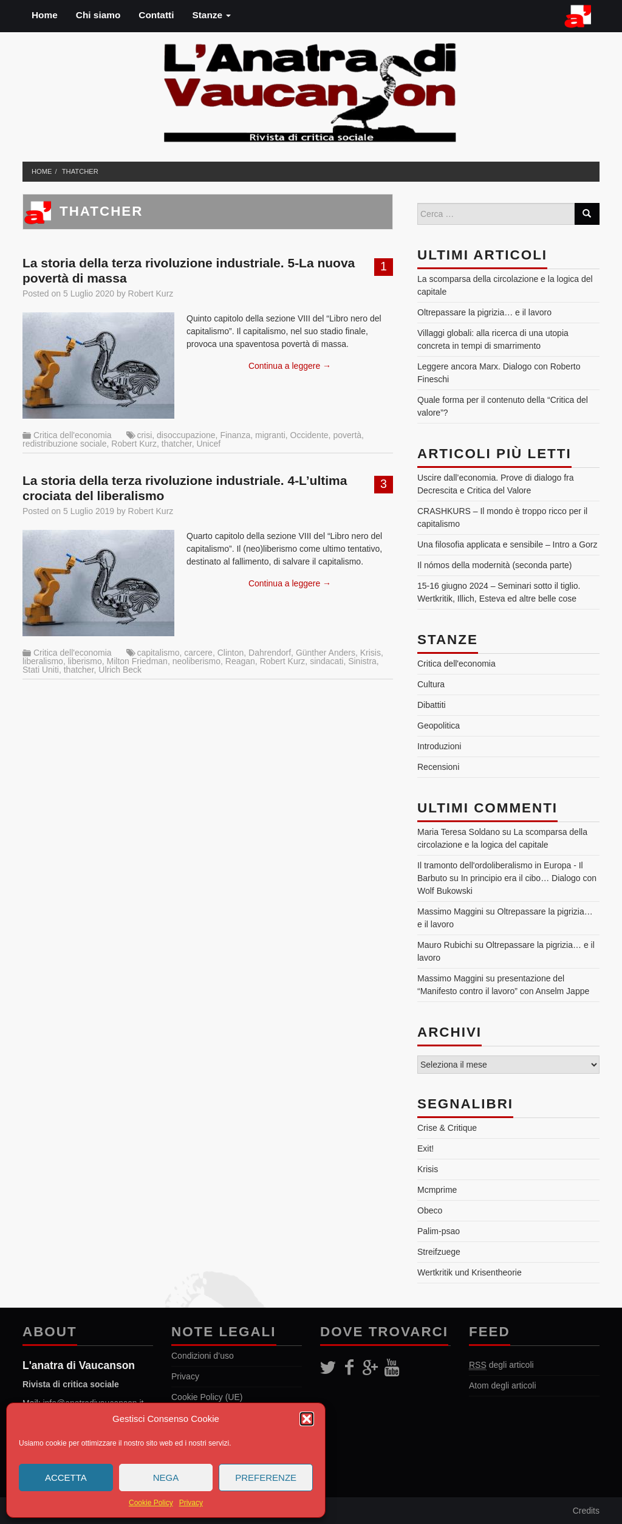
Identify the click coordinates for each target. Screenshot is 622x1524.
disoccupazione (186, 435)
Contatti (156, 15)
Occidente (309, 435)
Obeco (429, 1210)
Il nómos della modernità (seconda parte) (494, 565)
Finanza (235, 435)
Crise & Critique (447, 1128)
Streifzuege (438, 1252)
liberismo (85, 661)
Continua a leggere (289, 366)
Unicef (208, 443)
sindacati (326, 661)
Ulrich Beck (120, 669)
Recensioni (438, 767)
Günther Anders (325, 652)
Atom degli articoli (502, 1385)
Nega (166, 1477)
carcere (198, 652)
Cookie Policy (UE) (206, 1397)
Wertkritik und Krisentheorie (469, 1272)
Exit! (425, 1148)
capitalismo (158, 652)
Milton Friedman (137, 661)
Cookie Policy (151, 1502)
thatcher (80, 171)
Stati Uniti (40, 669)
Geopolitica (438, 725)
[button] (307, 1419)
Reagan (240, 661)
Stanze (211, 15)
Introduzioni (439, 746)
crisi (144, 435)
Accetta (66, 1477)
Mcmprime (437, 1190)
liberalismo (42, 661)
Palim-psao (438, 1231)
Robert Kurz (151, 293)
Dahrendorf (269, 652)
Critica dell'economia (72, 435)
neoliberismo (196, 661)
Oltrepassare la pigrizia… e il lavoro (484, 312)
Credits (586, 1510)
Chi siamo (98, 15)
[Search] (587, 214)
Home (45, 15)
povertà (347, 435)
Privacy (191, 1502)
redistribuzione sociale (64, 443)
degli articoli (501, 1365)
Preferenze (265, 1477)
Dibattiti (431, 705)
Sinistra (362, 661)
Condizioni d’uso (202, 1356)
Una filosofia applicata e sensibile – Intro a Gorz (507, 544)
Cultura (431, 684)
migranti (270, 435)
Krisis (370, 652)
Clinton (230, 652)
